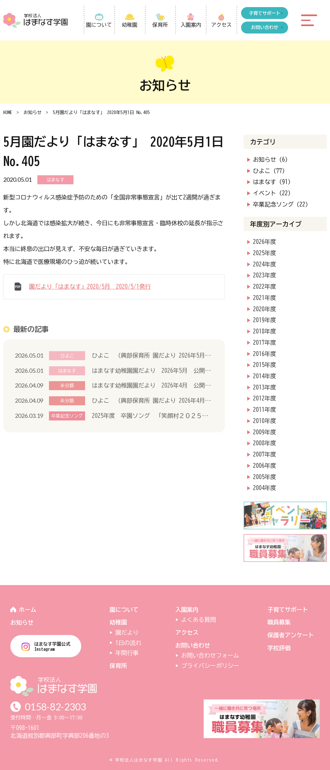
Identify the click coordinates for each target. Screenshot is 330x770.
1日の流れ (128, 643)
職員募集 (279, 622)
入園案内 (190, 24)
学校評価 (279, 648)
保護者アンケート (290, 635)
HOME (7, 112)
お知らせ (33, 112)
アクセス (221, 24)
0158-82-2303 (55, 706)
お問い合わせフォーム (210, 655)
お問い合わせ (192, 645)
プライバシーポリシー (210, 666)
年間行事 (127, 653)
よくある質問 (198, 619)
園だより (127, 632)
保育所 (160, 24)
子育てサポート (287, 609)
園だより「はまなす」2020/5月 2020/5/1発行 (90, 286)
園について (99, 24)
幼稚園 (129, 24)
